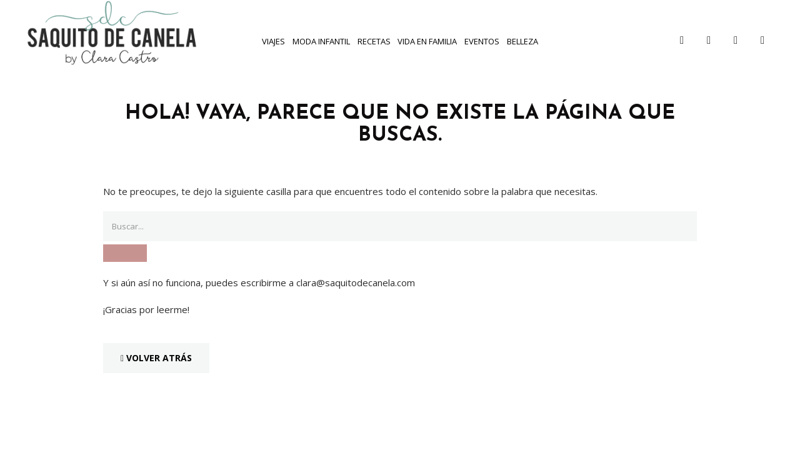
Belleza (522, 41)
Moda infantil (321, 41)
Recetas (374, 41)
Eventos (481, 41)
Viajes (273, 41)
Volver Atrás (156, 358)
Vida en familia (427, 41)
